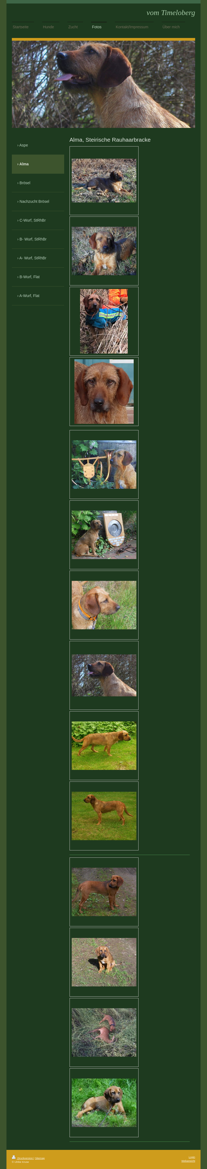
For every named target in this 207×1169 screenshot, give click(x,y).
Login (192, 1157)
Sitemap (40, 1158)
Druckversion (23, 1158)
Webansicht (188, 1160)
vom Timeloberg (171, 12)
